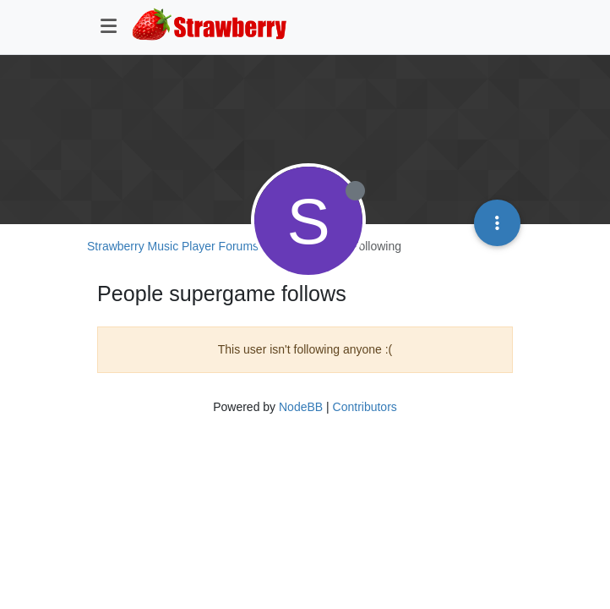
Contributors (365, 407)
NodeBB (301, 407)
